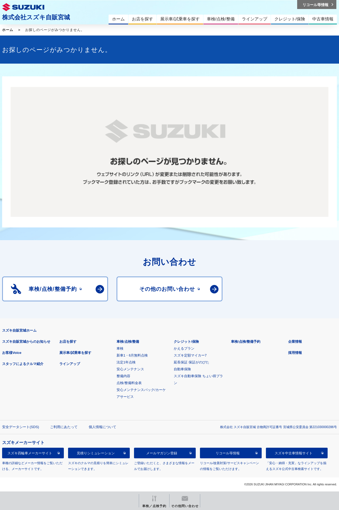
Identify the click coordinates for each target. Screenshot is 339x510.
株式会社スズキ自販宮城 (36, 17)
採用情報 (295, 353)
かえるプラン (184, 348)
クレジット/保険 (186, 342)
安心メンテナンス (130, 369)
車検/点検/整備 (128, 342)
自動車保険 (182, 369)
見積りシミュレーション (96, 453)
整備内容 (123, 376)
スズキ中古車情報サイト (294, 453)
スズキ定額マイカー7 (190, 355)
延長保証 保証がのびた (191, 362)
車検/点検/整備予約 (245, 342)
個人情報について (102, 427)
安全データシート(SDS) (20, 427)
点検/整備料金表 (129, 383)
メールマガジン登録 (161, 453)
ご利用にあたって (64, 427)
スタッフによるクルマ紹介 (22, 364)
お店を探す (68, 342)
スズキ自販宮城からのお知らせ (26, 342)
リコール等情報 (228, 453)
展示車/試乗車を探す (75, 353)
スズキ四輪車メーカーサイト (29, 453)
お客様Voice (11, 353)
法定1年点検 (126, 362)
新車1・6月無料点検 (132, 355)
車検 (120, 348)
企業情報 (295, 342)
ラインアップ (69, 364)
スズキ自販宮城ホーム (19, 330)
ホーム (7, 30)
